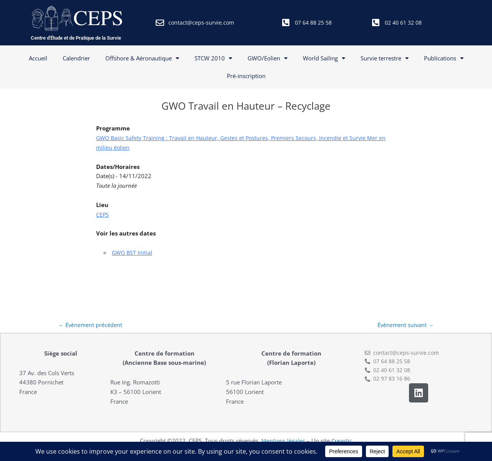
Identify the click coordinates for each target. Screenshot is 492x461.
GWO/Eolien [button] (268, 58)
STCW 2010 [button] (213, 58)
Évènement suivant (405, 325)
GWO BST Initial (133, 252)
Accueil (38, 58)
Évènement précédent (90, 325)
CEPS (102, 214)
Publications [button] (444, 58)
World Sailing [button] (324, 58)
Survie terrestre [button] (385, 58)
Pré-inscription (246, 76)
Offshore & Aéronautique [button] (142, 58)
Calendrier (76, 58)
